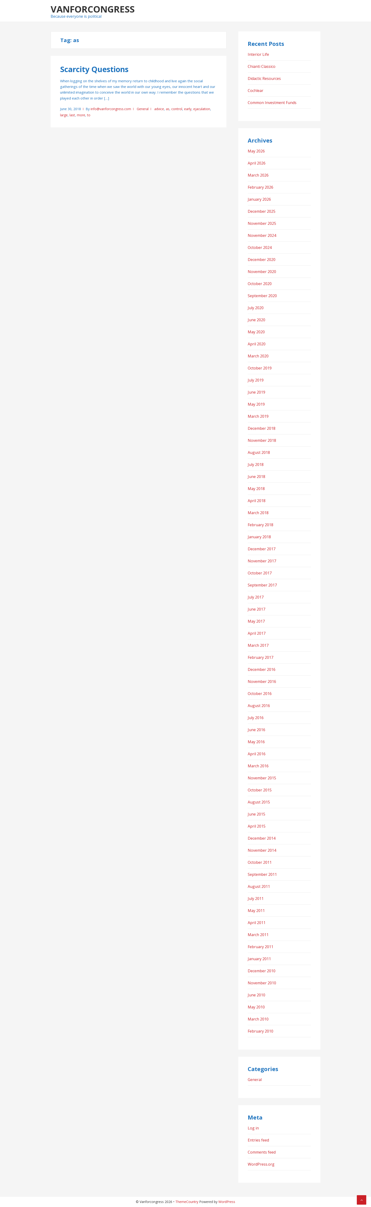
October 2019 (260, 368)
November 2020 (262, 271)
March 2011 (258, 934)
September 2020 (262, 295)
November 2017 (262, 561)
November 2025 (262, 223)
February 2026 (260, 187)
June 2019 (256, 392)
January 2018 (259, 536)
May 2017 (256, 621)
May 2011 (256, 910)
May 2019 (256, 404)
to (88, 115)
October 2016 (260, 693)
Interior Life (258, 54)
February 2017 (260, 657)
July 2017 (256, 597)
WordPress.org (261, 1164)
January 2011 (259, 958)
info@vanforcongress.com (111, 109)
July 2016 (256, 717)
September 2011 (262, 874)
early (187, 109)
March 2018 (258, 512)
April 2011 (256, 922)
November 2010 (262, 983)
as (167, 109)
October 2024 (260, 247)
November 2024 (262, 235)
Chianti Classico (261, 66)
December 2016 (261, 669)
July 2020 (256, 307)
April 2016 (256, 753)
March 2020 (258, 356)
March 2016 (258, 765)
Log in (253, 1128)
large (64, 115)
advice (159, 109)
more (81, 115)
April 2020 (256, 344)
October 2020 (260, 283)
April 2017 (256, 633)
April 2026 (256, 163)
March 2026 (258, 175)
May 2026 (256, 151)
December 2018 (261, 428)
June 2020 (256, 319)
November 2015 (262, 778)
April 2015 (256, 826)
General (143, 109)
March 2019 (258, 416)
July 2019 (256, 380)
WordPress (226, 1201)
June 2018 (256, 476)
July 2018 (256, 464)
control (176, 109)
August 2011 (259, 886)
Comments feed (262, 1152)
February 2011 (260, 946)
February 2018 (260, 524)
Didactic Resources (264, 78)
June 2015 (256, 814)
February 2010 (260, 1031)
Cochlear (255, 90)
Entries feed (258, 1140)
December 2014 (261, 838)
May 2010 (256, 1007)
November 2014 (262, 850)
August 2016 (259, 705)
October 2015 (260, 790)
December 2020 (261, 259)
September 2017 (262, 585)
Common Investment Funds (272, 102)
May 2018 (256, 488)
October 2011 (260, 862)
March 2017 (258, 645)
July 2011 (256, 898)
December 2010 (261, 970)
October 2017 (260, 573)
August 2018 (259, 452)
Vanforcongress (93, 9)
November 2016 (262, 681)
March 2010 (258, 1019)
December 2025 (261, 211)
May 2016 (256, 741)
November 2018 (262, 440)
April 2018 (256, 500)
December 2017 (261, 548)
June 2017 (256, 609)
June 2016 (256, 729)
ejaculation (201, 109)
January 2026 (259, 199)
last (72, 115)
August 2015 (259, 802)
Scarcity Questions (94, 69)
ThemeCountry (186, 1201)
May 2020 (256, 331)
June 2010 (256, 995)
